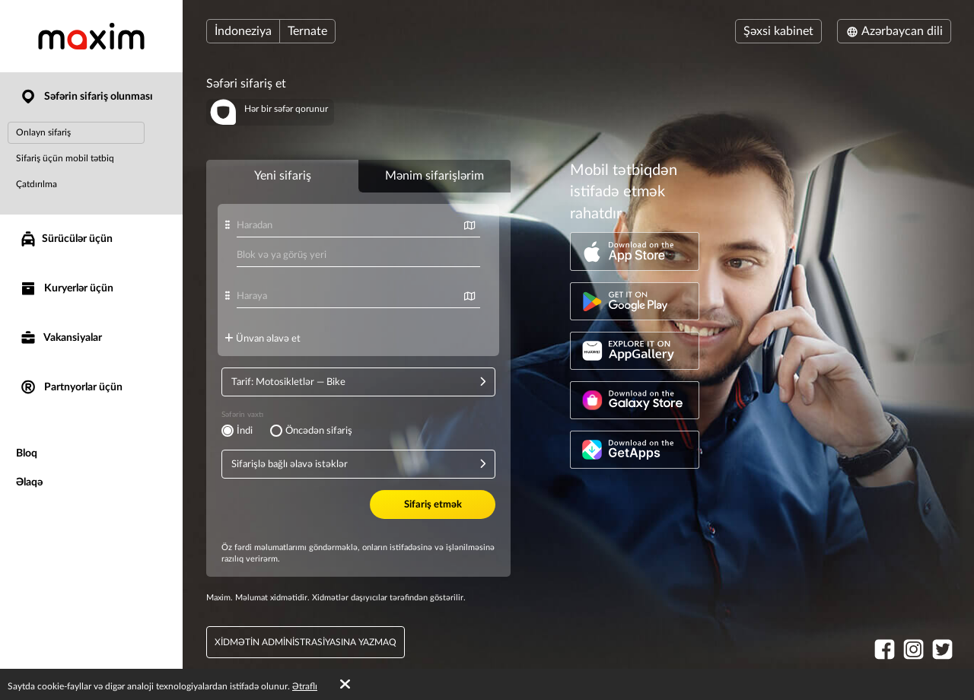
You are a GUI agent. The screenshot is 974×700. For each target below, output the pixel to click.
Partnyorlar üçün (71, 387)
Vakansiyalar (60, 338)
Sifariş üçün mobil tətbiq (65, 158)
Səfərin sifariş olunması (86, 97)
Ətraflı (304, 686)
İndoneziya (243, 31)
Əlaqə (29, 482)
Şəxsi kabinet (778, 31)
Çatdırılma (36, 184)
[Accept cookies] (345, 684)
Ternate (307, 31)
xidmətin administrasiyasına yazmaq (305, 642)
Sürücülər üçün (66, 239)
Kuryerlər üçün (66, 288)
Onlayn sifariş (43, 132)
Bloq (26, 453)
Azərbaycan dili (894, 31)
